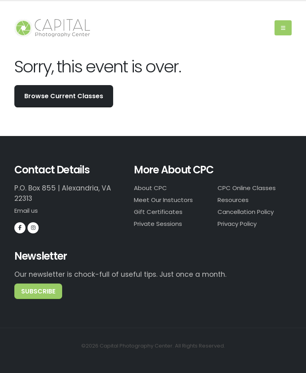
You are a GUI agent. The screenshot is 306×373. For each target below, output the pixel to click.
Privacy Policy (241, 225)
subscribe (38, 290)
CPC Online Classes (252, 188)
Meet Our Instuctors (168, 200)
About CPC (153, 188)
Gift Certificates (162, 213)
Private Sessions (161, 225)
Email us (28, 210)
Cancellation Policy (251, 213)
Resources (235, 200)
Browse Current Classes (63, 96)
